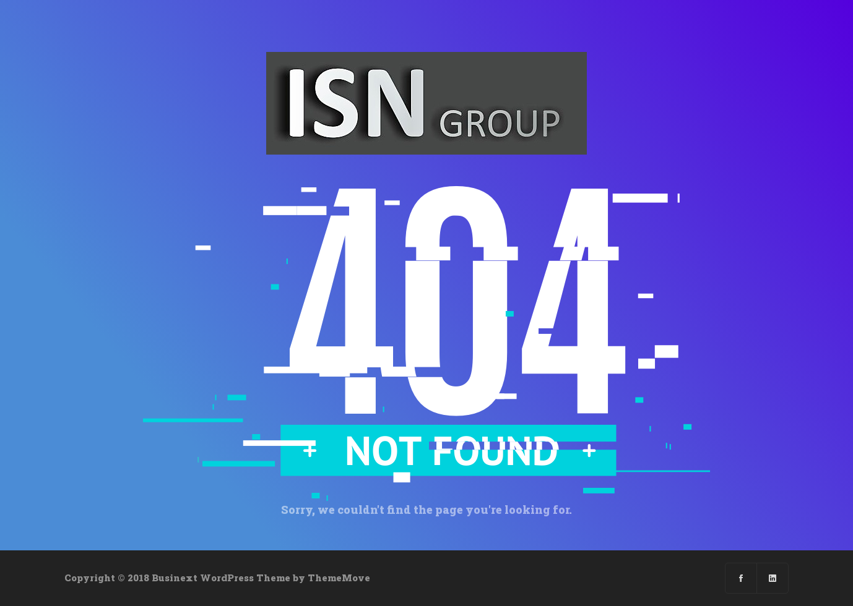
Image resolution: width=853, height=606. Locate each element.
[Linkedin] (772, 578)
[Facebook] (741, 578)
